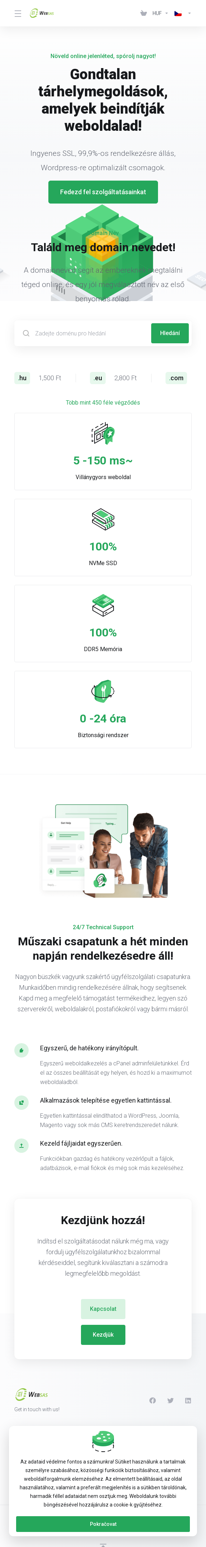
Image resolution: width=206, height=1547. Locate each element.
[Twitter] (170, 1400)
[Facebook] (153, 1400)
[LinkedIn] (188, 1400)
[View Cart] (144, 13)
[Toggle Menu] (17, 13)
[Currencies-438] (161, 13)
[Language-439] (182, 13)
